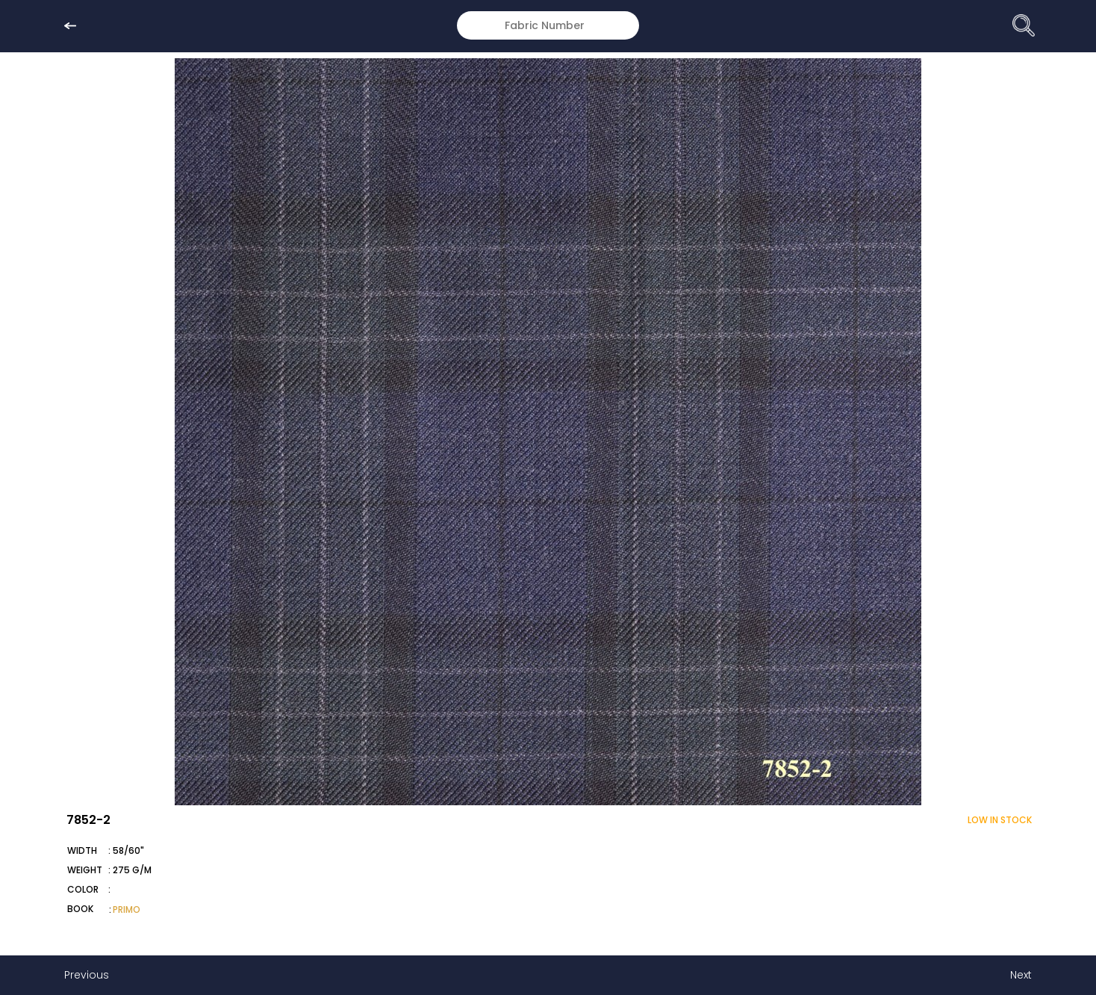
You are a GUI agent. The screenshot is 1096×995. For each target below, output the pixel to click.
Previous (86, 974)
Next (1021, 974)
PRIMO (126, 909)
